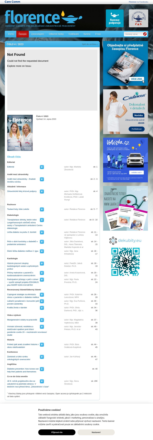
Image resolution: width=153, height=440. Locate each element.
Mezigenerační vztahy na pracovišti (22, 320)
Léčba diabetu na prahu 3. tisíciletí (21, 232)
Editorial (10, 167)
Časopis (22, 34)
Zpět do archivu (89, 44)
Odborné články (56, 34)
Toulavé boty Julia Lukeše (18, 209)
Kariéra (87, 34)
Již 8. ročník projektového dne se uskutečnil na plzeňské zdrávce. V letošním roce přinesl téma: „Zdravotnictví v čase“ (28, 384)
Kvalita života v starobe (17, 307)
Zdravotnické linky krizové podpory (21, 191)
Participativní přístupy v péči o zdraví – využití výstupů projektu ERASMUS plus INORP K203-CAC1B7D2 (23, 282)
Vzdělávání (73, 34)
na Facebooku (138, 2)
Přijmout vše (56, 432)
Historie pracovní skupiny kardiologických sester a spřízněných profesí (22, 266)
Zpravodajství (37, 34)
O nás (98, 34)
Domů (11, 34)
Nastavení (96, 432)
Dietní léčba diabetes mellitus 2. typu (22, 251)
